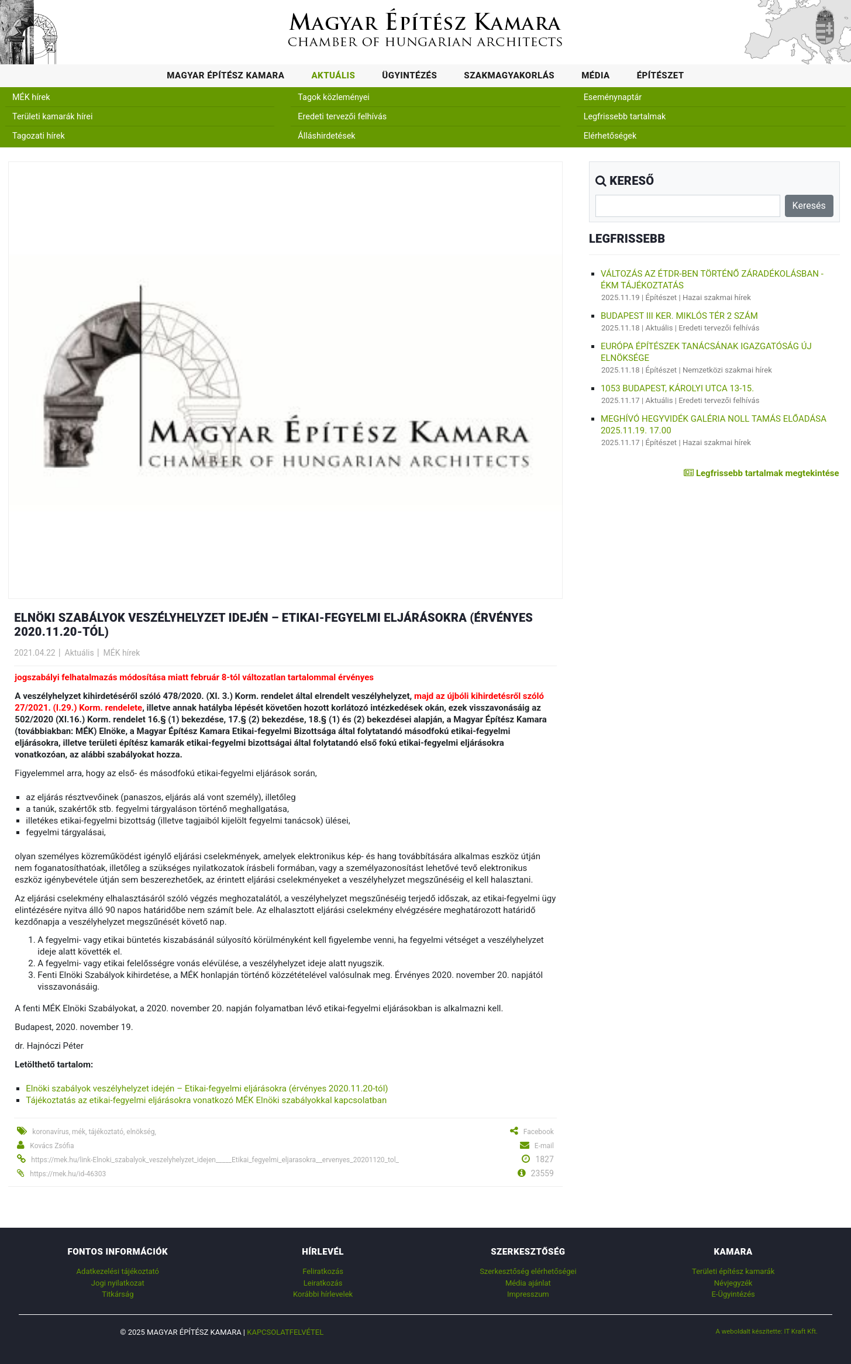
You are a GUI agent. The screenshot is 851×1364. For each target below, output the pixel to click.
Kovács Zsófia (52, 1146)
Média (595, 75)
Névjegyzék (733, 1283)
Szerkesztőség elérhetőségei (528, 1271)
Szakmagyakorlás (509, 75)
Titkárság (117, 1294)
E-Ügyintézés (732, 1294)
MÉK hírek (31, 97)
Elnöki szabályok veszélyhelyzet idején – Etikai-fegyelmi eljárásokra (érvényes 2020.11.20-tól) (207, 1088)
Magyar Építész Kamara (225, 75)
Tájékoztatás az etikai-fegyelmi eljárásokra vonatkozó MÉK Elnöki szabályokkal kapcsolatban (206, 1100)
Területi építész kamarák (733, 1271)
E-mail (544, 1146)
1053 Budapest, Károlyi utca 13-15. (677, 388)
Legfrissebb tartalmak (625, 117)
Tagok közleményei (333, 97)
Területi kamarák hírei (52, 117)
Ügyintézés (409, 75)
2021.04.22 (34, 652)
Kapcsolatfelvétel (285, 1332)
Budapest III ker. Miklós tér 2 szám (679, 316)
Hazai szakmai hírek (717, 297)
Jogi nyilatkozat (117, 1283)
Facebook (538, 1132)
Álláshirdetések (326, 136)
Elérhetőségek (610, 136)
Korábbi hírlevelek (323, 1294)
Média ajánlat (528, 1283)
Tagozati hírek (38, 136)
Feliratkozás (322, 1271)
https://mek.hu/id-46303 (68, 1174)
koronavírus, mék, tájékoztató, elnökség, (94, 1132)
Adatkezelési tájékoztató (118, 1271)
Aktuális (333, 75)
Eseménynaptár (613, 97)
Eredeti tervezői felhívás (342, 117)
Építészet (660, 75)
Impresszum (528, 1294)
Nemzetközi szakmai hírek (727, 370)
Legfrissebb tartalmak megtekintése (761, 473)
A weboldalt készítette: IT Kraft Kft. (767, 1331)
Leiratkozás (323, 1283)
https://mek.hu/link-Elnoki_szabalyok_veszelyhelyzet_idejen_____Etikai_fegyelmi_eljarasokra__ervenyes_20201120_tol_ (215, 1160)
